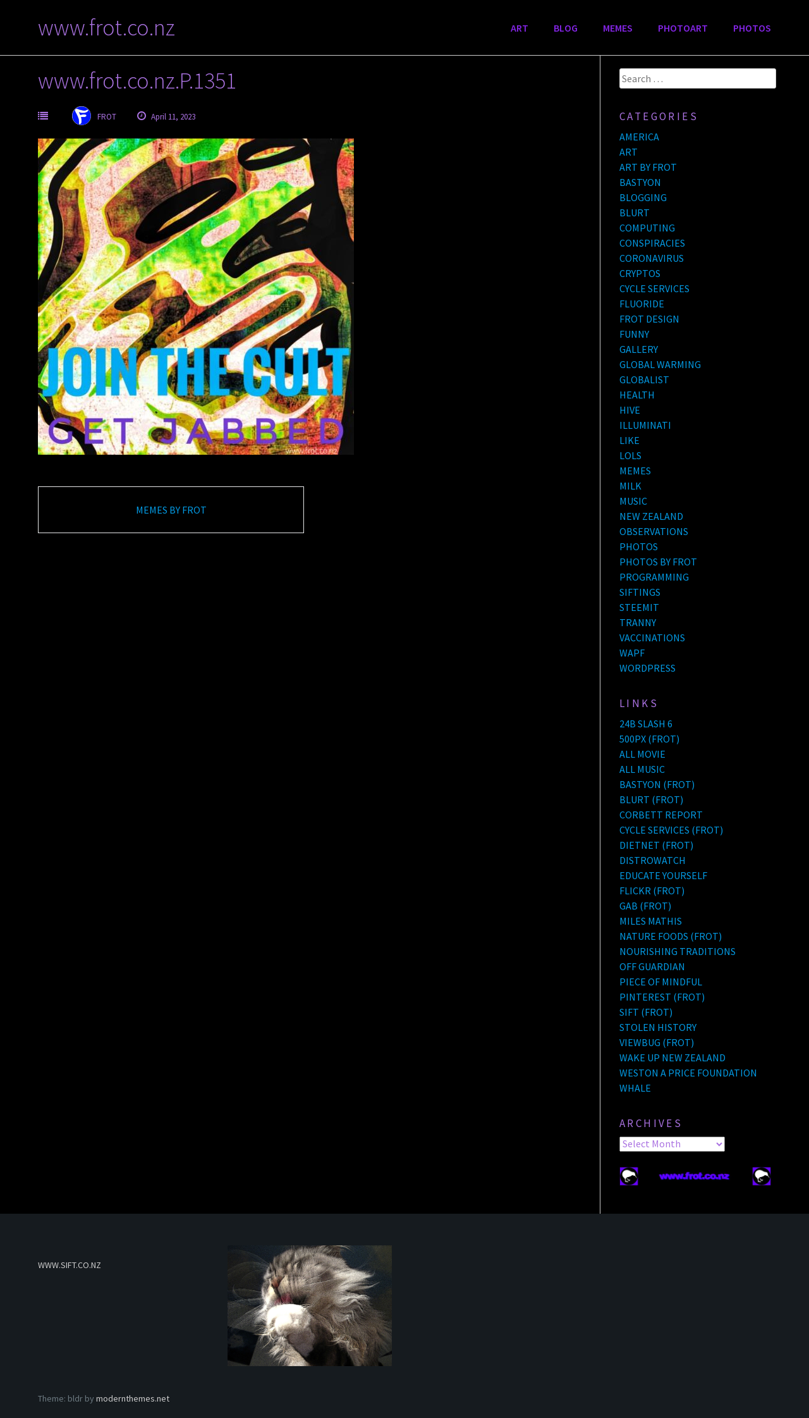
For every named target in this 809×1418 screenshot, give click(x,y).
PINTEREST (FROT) (662, 996)
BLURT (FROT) (651, 799)
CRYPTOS (639, 273)
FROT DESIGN (649, 318)
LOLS (630, 455)
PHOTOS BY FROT (658, 561)
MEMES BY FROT (171, 509)
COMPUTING (647, 227)
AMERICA (639, 136)
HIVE (629, 410)
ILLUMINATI (645, 425)
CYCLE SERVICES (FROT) (671, 829)
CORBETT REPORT (661, 814)
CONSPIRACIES (652, 243)
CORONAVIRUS (651, 258)
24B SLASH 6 (645, 723)
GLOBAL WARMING (660, 364)
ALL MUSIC (642, 769)
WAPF (632, 652)
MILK (630, 485)
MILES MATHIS (650, 921)
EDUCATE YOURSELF (663, 875)
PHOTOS (752, 28)
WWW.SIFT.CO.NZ (69, 1265)
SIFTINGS (639, 592)
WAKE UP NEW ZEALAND (672, 1057)
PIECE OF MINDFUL (660, 981)
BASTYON (640, 182)
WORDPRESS (647, 668)
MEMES (618, 28)
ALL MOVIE (642, 754)
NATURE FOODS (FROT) (670, 936)
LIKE (629, 440)
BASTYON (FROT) (657, 784)
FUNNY (634, 334)
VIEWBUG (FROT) (656, 1042)
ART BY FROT (648, 167)
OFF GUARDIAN (652, 966)
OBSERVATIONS (653, 531)
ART (519, 28)
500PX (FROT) (649, 738)
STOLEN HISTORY (657, 1027)
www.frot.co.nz (106, 27)
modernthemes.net (132, 1398)
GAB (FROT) (645, 905)
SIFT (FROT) (645, 1012)
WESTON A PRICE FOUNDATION (688, 1072)
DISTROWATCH (652, 860)
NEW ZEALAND (651, 516)
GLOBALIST (644, 379)
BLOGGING (643, 197)
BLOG (566, 28)
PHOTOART (683, 28)
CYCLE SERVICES (654, 288)
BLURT (634, 212)
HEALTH (637, 394)
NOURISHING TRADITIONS (677, 951)
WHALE (635, 1088)
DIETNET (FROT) (656, 845)
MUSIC (633, 501)
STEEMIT (639, 607)
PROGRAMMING (654, 576)
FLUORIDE (641, 303)
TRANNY (637, 622)
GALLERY (638, 349)
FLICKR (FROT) (651, 890)
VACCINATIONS (652, 637)
